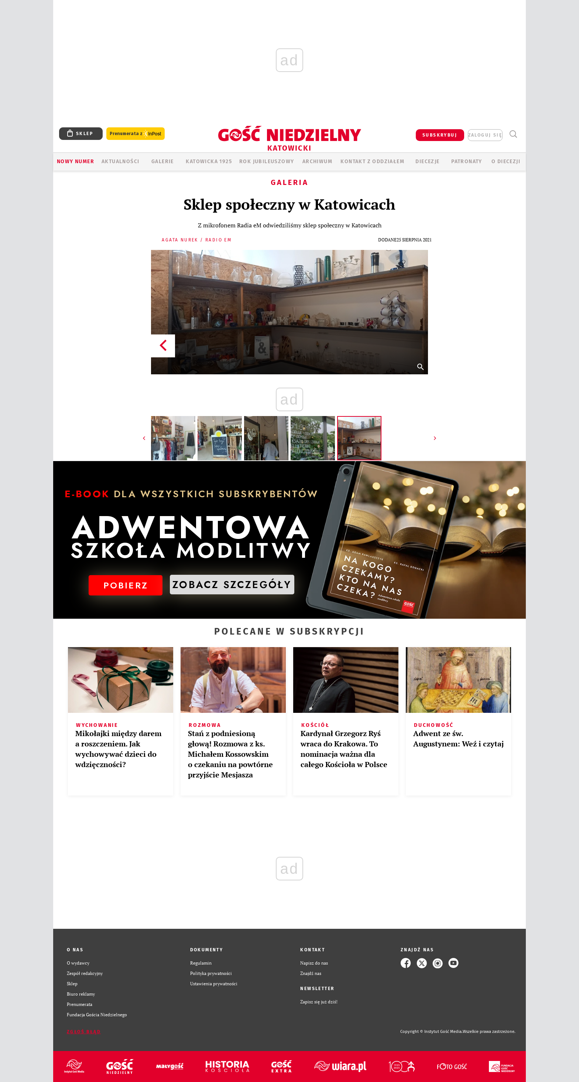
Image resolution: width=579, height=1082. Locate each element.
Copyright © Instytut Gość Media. (431, 1031)
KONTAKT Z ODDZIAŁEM (372, 161)
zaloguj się (485, 135)
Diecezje (427, 161)
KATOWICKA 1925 (209, 161)
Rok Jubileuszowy (266, 161)
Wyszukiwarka (513, 134)
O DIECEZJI (505, 161)
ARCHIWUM (317, 161)
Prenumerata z (135, 134)
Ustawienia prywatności (213, 983)
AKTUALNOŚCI (120, 161)
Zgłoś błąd (84, 1031)
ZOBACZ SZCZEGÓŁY (231, 584)
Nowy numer (75, 161)
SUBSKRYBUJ (439, 135)
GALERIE (162, 161)
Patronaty (466, 161)
